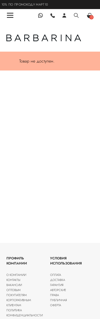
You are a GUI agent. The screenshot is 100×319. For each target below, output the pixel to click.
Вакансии (14, 285)
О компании (16, 275)
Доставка (57, 280)
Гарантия (56, 285)
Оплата (55, 275)
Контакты (13, 280)
